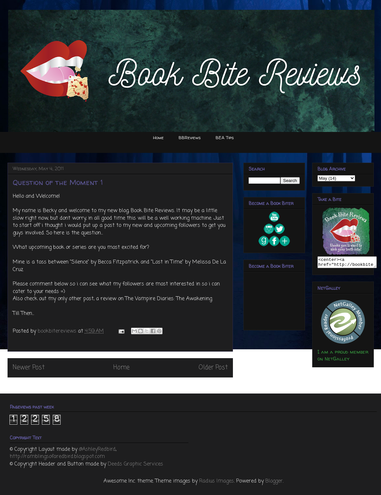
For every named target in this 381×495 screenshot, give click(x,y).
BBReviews (190, 137)
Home (158, 137)
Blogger (274, 481)
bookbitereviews (58, 331)
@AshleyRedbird (97, 449)
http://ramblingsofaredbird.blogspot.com (57, 457)
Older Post (213, 367)
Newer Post (29, 367)
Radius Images (216, 481)
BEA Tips (225, 137)
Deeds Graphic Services (135, 464)
